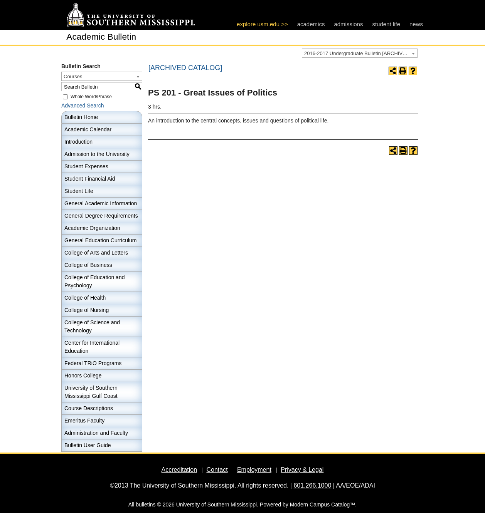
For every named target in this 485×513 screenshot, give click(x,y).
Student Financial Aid (89, 179)
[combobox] (360, 53)
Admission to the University (97, 154)
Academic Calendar (87, 129)
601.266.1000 (312, 485)
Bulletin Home (81, 117)
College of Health (85, 298)
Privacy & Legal (302, 469)
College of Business (88, 265)
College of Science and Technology (92, 326)
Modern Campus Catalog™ (322, 504)
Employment (254, 469)
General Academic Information (100, 203)
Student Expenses (86, 166)
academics (311, 24)
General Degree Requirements (101, 216)
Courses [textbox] (73, 76)
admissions (348, 24)
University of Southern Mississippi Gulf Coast (91, 392)
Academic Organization (92, 228)
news (416, 24)
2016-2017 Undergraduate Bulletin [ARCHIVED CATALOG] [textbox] (360, 53)
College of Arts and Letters (96, 253)
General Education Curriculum (100, 240)
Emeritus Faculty (84, 420)
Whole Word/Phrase (91, 96)
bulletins (145, 504)
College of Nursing (86, 310)
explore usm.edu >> (262, 24)
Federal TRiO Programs (92, 363)
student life (386, 24)
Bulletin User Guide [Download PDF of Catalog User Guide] (87, 445)
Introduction (78, 142)
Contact (216, 469)
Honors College (83, 375)
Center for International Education (92, 347)
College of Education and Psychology (94, 281)
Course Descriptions (88, 408)
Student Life (78, 191)
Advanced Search (82, 105)
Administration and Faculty (96, 433)
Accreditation (179, 469)
